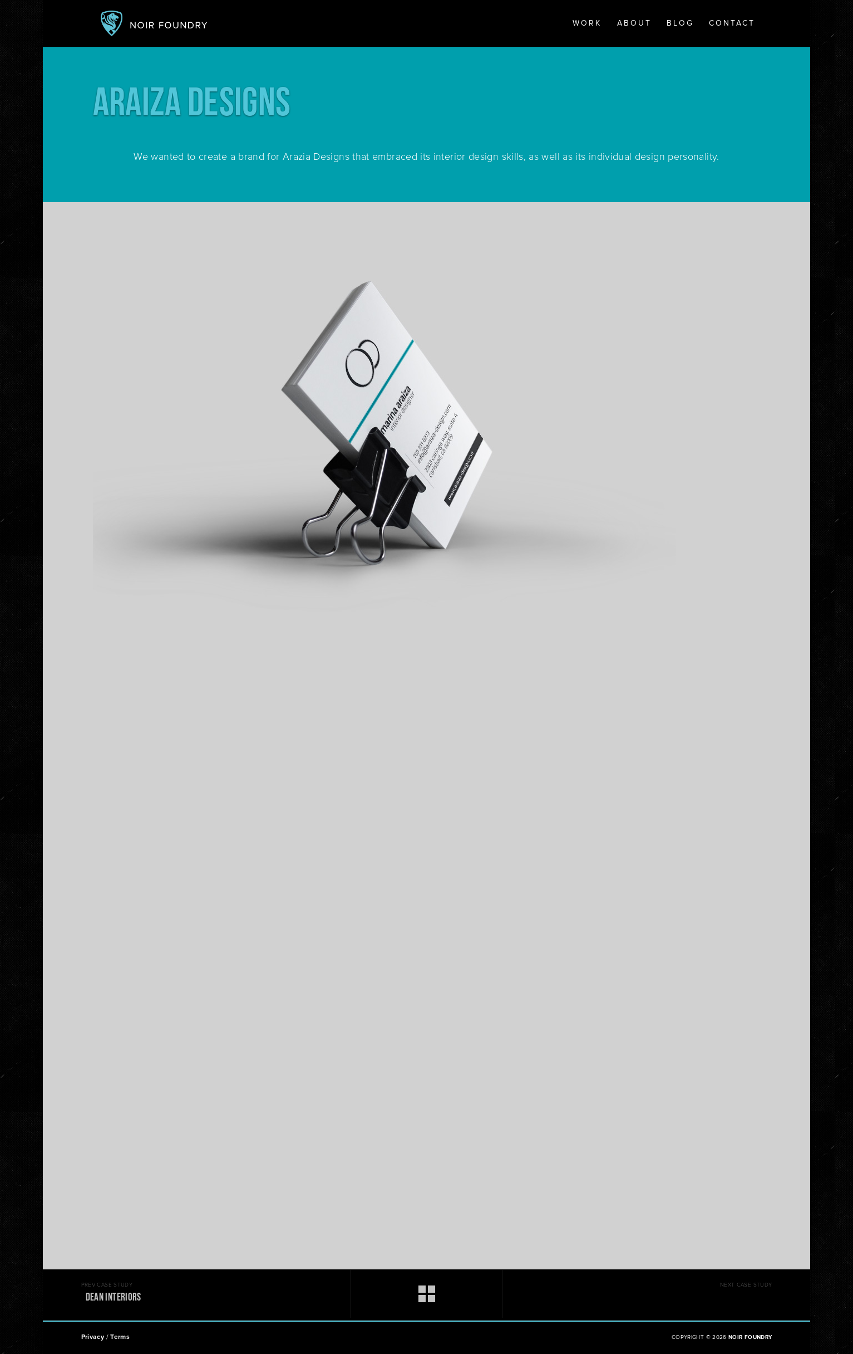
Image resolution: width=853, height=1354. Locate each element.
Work (587, 23)
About (634, 23)
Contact (732, 23)
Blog (680, 23)
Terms (120, 1337)
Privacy (93, 1337)
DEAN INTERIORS (113, 1298)
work (390, 1294)
